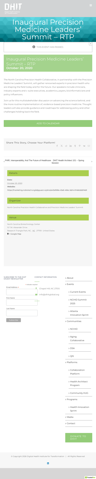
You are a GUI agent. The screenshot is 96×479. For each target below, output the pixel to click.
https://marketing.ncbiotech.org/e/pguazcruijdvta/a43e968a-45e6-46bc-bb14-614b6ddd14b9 (47, 190)
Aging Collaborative (77, 338)
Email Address (12, 287)
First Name (10, 298)
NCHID (74, 329)
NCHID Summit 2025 (78, 301)
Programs (72, 399)
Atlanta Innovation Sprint (79, 313)
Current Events (78, 292)
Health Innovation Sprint (79, 409)
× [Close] (90, 44)
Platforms (72, 362)
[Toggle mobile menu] (91, 5)
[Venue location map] (48, 249)
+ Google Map (15, 234)
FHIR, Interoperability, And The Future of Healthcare (28, 160)
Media (70, 417)
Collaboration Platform (77, 372)
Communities (74, 321)
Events (70, 284)
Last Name (10, 309)
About (70, 278)
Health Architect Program (79, 383)
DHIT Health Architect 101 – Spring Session (68, 161)
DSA (72, 348)
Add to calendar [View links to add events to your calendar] (48, 123)
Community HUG (79, 393)
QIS (72, 356)
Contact (71, 423)
